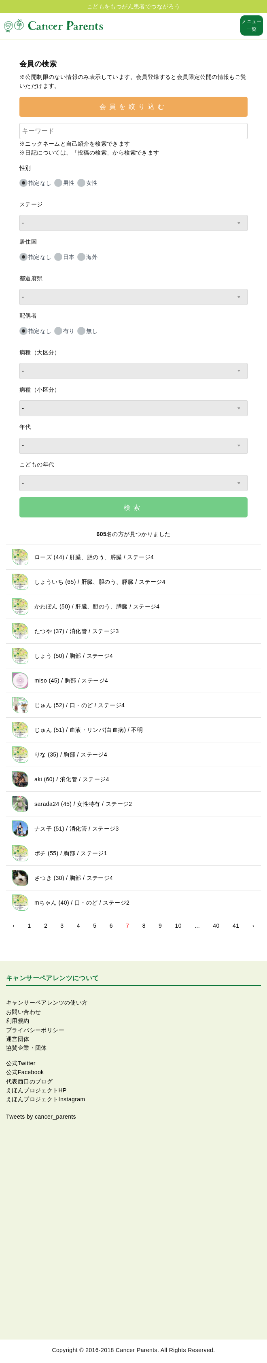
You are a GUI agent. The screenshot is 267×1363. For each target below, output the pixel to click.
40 (216, 925)
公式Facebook (25, 1072)
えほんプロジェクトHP (36, 1090)
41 (236, 925)
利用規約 (18, 1020)
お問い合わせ (23, 1012)
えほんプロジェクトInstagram (45, 1099)
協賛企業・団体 (26, 1048)
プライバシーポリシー (35, 1030)
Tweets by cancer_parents (41, 1116)
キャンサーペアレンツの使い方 (47, 1002)
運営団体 (18, 1039)
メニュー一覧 (252, 25)
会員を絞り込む (133, 106)
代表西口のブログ (29, 1081)
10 (178, 925)
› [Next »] (253, 925)
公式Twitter (21, 1063)
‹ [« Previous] (14, 925)
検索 (133, 507)
